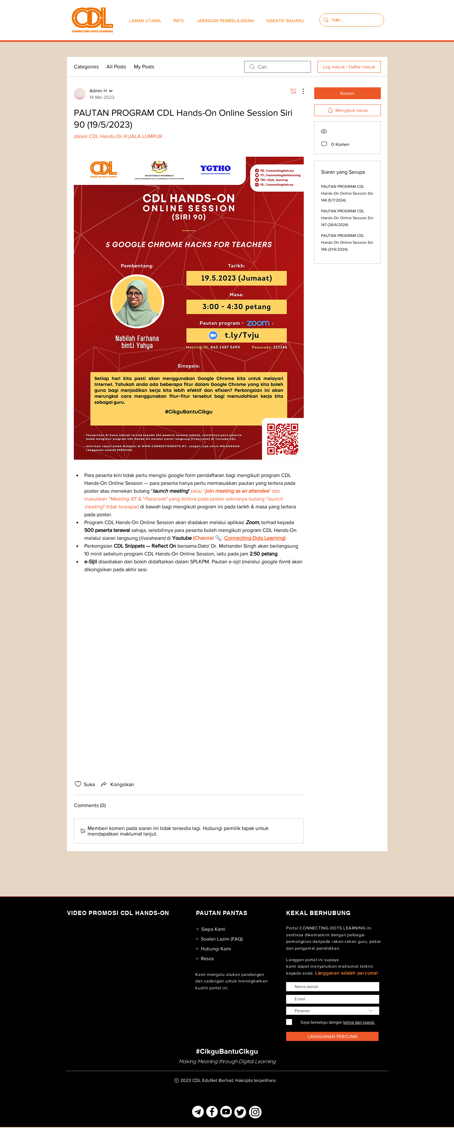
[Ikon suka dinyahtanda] (78, 784)
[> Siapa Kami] (210, 929)
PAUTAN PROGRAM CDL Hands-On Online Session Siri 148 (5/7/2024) (347, 193)
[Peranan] (332, 1011)
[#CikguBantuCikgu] (227, 1051)
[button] (180, 20)
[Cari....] (351, 20)
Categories (86, 66)
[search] (277, 67)
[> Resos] (205, 958)
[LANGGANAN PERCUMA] (332, 1036)
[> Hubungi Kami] (213, 948)
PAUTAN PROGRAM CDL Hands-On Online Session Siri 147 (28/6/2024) (347, 218)
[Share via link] (117, 784)
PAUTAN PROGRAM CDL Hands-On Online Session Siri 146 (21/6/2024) (347, 242)
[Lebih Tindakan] (300, 91)
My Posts (144, 66)
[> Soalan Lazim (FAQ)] (219, 939)
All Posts (116, 66)
